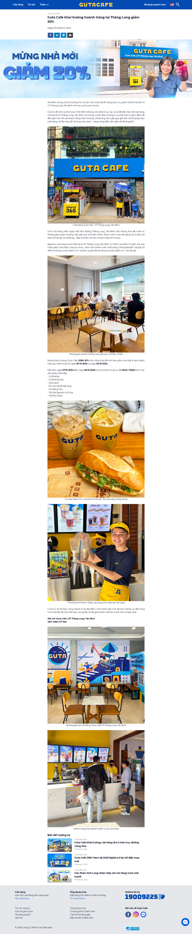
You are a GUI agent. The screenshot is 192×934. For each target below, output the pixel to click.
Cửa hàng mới (53, 14)
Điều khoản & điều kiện (81, 918)
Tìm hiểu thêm (77, 898)
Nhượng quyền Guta (155, 4)
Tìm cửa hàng (22, 898)
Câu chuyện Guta (24, 911)
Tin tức (31, 4)
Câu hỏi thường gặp (80, 914)
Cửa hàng (18, 4)
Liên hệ (18, 918)
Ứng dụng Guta (78, 908)
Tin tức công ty (22, 908)
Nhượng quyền (23, 914)
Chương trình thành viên (82, 911)
